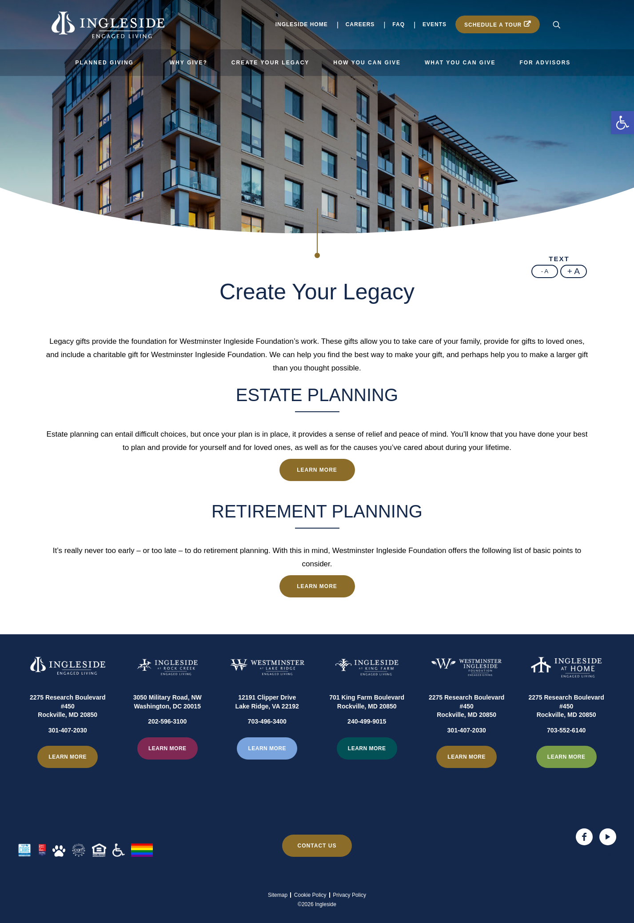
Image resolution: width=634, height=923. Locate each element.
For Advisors (544, 63)
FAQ (398, 24)
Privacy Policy (349, 895)
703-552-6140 (566, 752)
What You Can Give (460, 63)
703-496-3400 (267, 743)
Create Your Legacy (270, 63)
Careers (360, 24)
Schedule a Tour (493, 25)
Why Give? (188, 63)
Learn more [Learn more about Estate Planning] (317, 470)
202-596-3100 (167, 743)
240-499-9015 (366, 743)
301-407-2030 (67, 752)
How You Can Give (367, 63)
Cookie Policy (310, 895)
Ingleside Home (301, 24)
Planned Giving (105, 63)
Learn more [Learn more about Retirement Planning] (317, 586)
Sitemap (277, 895)
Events (435, 24)
